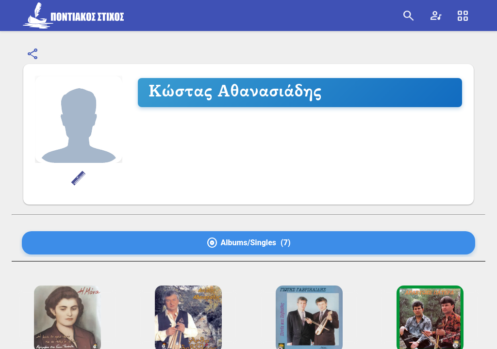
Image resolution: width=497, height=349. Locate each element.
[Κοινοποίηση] (33, 54)
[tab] (248, 242)
